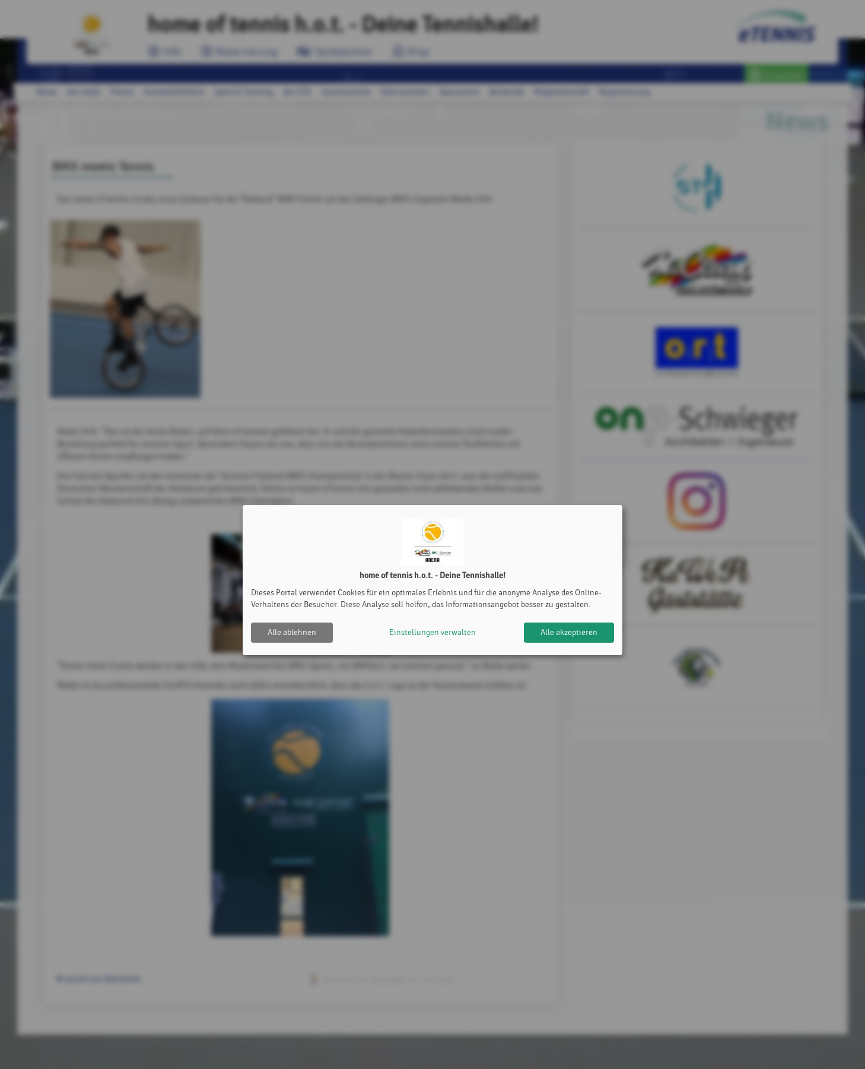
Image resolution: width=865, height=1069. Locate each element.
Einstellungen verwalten (432, 632)
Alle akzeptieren (568, 632)
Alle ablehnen (292, 632)
